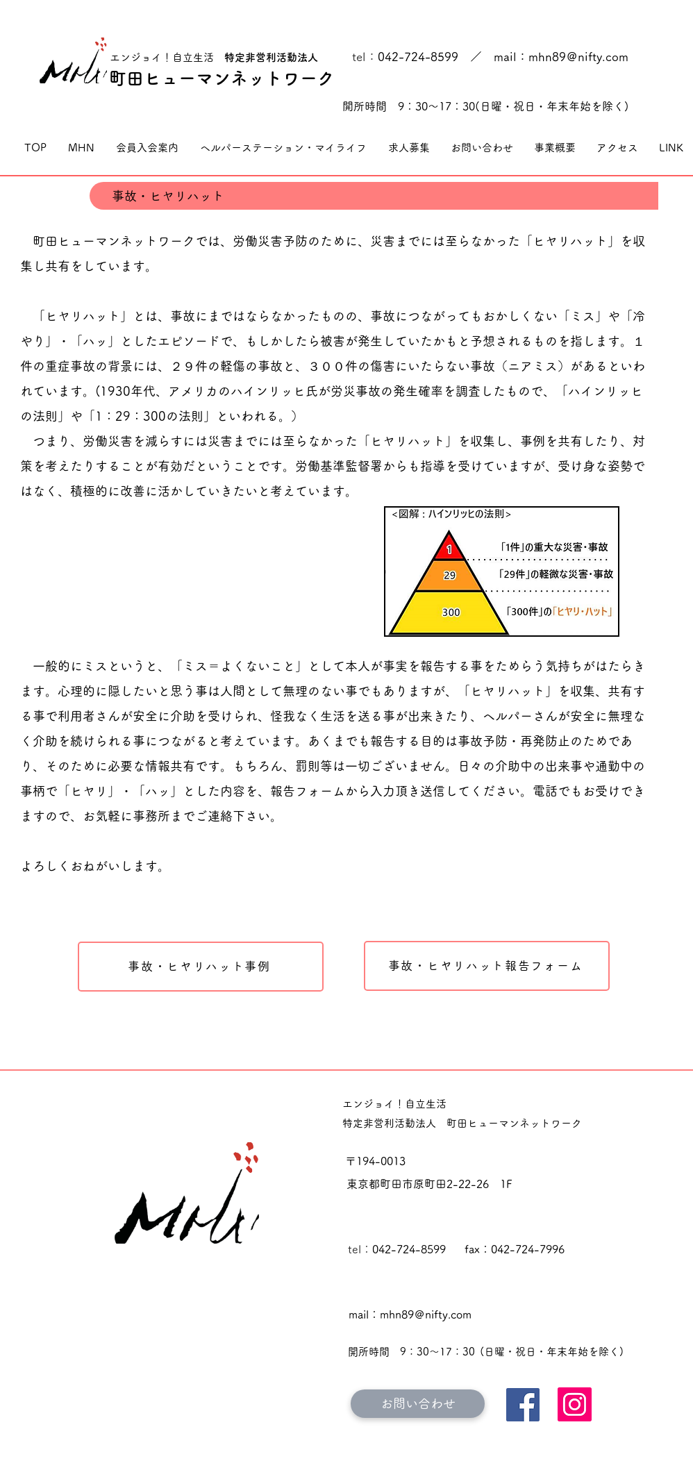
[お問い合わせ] (418, 1403)
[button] (81, 148)
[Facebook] (523, 1404)
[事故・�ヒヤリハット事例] (201, 967)
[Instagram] (575, 1404)
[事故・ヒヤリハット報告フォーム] (487, 966)
